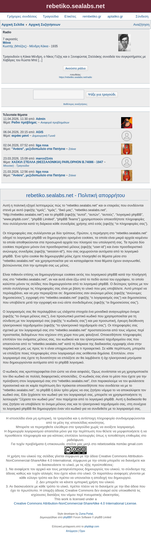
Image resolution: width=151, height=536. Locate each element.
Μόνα (7, 42)
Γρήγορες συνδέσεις (22, 16)
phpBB (67, 517)
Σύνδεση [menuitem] (142, 16)
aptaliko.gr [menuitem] (115, 16)
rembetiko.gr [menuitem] (92, 16)
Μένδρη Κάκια (38, 46)
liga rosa (42, 145)
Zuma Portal (86, 513)
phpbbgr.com (91, 526)
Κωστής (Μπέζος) (15, 46)
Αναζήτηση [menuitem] (141, 24)
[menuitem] (72, 531)
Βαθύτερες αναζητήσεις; (75, 104)
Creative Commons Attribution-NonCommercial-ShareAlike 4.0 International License (75, 503)
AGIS (39, 132)
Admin (40, 119)
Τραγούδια (51, 16)
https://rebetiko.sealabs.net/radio (75, 77)
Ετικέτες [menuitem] (70, 16)
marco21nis (44, 158)
